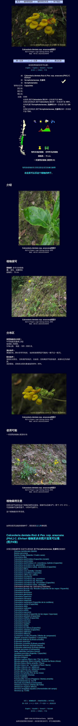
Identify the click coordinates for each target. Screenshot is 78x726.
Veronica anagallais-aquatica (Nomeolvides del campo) (35, 689)
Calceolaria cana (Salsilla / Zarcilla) (28, 571)
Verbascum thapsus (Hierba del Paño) (29, 685)
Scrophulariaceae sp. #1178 (25, 681)
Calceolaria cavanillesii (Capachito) (27, 573)
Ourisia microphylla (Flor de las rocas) (29, 673)
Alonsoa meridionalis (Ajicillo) (25, 551)
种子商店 (51, 701)
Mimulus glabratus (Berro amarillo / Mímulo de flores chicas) (37, 661)
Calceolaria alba (20, 557)
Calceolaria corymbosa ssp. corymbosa (29, 579)
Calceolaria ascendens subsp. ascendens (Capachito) (35, 567)
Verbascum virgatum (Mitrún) (25, 687)
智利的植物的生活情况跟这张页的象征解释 (39, 167)
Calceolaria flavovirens (23, 592)
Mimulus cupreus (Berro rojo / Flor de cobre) (31, 659)
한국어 (33, 70)
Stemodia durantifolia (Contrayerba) (28, 683)
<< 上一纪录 (34, 703)
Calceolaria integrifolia (22, 600)
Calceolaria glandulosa (23, 594)
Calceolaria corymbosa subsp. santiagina (30, 585)
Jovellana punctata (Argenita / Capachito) (30, 653)
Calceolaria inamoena (22, 598)
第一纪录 (25, 703)
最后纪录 (53, 703)
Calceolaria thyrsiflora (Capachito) (27, 628)
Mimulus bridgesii (21, 657)
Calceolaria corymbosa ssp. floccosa (28, 581)
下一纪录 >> (44, 703)
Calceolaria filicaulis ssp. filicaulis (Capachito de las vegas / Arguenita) (41, 588)
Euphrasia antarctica (22, 641)
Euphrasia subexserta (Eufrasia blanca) (29, 647)
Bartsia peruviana (21, 553)
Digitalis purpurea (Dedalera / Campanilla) (30, 638)
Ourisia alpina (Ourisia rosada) (26, 671)
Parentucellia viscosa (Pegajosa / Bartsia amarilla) (33, 679)
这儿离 (39, 526)
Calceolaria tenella (21, 626)
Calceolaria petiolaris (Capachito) (27, 616)
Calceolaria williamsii (22, 634)
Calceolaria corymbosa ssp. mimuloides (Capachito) (34, 583)
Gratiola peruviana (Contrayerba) (27, 649)
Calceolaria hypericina (22, 596)
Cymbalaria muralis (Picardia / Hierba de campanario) (35, 636)
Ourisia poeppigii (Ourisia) (24, 675)
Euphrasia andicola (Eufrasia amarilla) (29, 639)
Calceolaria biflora (21, 569)
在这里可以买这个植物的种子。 (39, 173)
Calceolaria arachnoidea (23, 561)
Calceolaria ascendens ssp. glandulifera (29, 565)
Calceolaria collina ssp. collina (25, 575)
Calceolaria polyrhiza (22, 620)
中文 (45, 70)
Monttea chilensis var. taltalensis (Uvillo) (29, 669)
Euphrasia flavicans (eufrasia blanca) (28, 645)
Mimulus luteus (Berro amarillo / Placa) (29, 663)
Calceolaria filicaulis (22, 590)
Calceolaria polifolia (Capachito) (26, 618)
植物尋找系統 (42, 701)
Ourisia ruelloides (21, 677)
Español (34, 68)
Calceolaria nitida (21, 606)
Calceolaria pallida (21, 610)
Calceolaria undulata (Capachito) (27, 630)
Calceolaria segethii (21, 624)
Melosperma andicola (22, 655)
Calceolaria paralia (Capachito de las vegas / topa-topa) (35, 614)
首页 (25, 701)
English (28, 68)
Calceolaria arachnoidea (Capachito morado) (31, 559)
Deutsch (42, 68)
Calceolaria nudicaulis (22, 608)
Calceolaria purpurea (22, 622)
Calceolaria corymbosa (23, 577)
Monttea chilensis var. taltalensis (26, 667)
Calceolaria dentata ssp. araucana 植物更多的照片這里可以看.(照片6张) (35, 538)
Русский (49, 68)
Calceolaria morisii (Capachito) (26, 604)
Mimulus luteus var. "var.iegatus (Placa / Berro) (32, 665)
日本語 (40, 70)
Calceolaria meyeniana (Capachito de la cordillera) (33, 602)
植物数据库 (32, 701)
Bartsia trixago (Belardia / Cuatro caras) (29, 555)
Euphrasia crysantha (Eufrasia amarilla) (29, 643)
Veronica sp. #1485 (21, 691)
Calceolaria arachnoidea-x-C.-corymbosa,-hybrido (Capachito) (38, 563)
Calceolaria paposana (22, 612)
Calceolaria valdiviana (22, 632)
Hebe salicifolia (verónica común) (27, 651)
